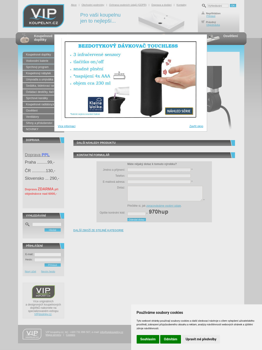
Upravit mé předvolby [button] (201, 339)
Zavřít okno (196, 126)
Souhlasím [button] (148, 339)
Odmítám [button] (170, 339)
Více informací (67, 126)
